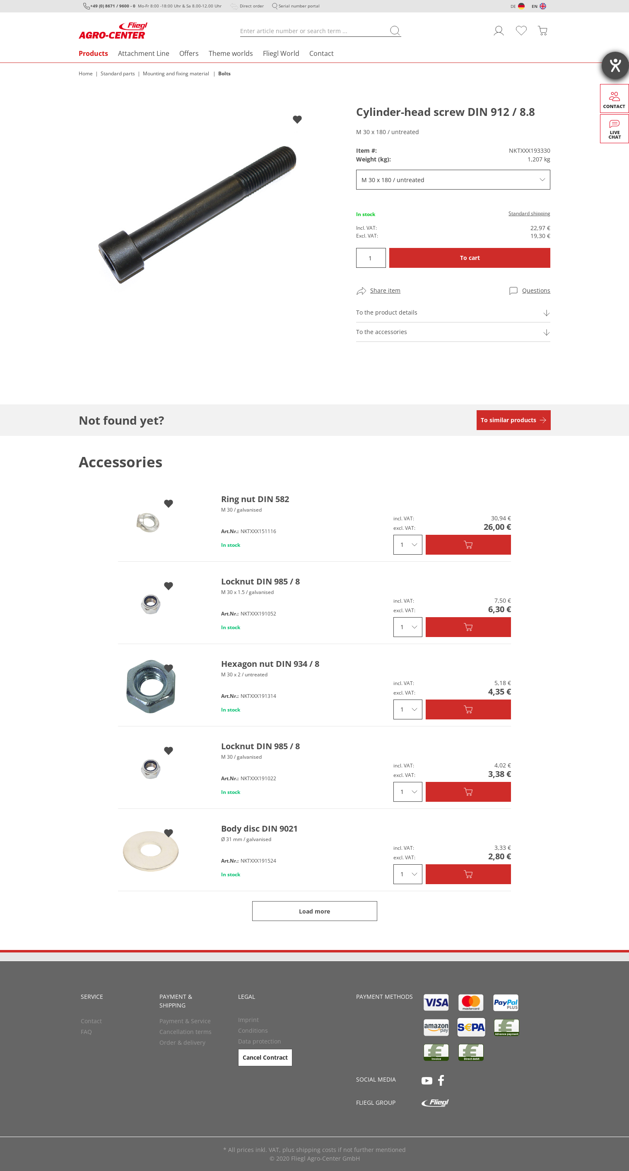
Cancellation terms (185, 1032)
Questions (536, 290)
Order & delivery (182, 1042)
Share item (385, 290)
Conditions (253, 1030)
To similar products (508, 420)
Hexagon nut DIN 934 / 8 (270, 663)
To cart (470, 258)
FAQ (86, 1032)
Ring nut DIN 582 (255, 499)
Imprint (248, 1020)
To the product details (386, 312)
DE (513, 6)
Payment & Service (185, 1021)
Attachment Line (143, 53)
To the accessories (381, 332)
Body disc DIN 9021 (259, 828)
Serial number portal (299, 6)
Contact (321, 53)
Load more (314, 911)
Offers (189, 53)
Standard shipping (529, 213)
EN (534, 6)
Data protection (259, 1041)
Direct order (252, 6)
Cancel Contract (265, 1057)
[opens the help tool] (615, 65)
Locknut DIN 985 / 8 (260, 581)
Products (93, 53)
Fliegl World (281, 53)
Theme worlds (231, 53)
